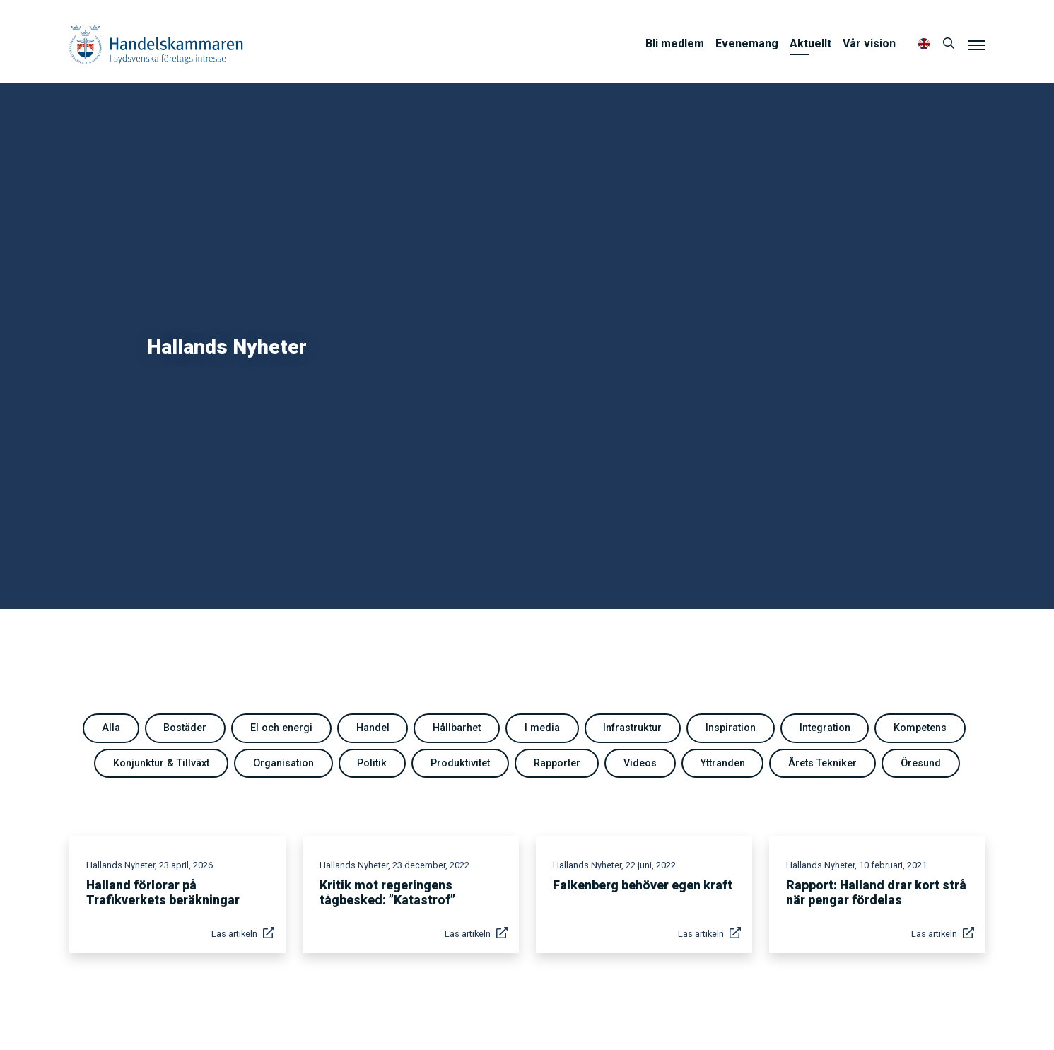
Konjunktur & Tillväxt (161, 763)
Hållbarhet (457, 728)
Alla (111, 728)
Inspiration (730, 728)
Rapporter (557, 763)
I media (542, 728)
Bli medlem (674, 43)
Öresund (921, 763)
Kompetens (920, 728)
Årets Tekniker (822, 763)
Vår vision (869, 43)
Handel (373, 728)
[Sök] (948, 43)
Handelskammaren (156, 44)
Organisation (283, 763)
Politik (372, 763)
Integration (825, 728)
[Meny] (977, 44)
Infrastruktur (632, 728)
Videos (640, 763)
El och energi (281, 728)
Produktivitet (460, 763)
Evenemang (746, 43)
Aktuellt (810, 43)
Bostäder (184, 728)
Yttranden (723, 763)
